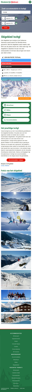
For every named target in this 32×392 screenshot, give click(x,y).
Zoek (5, 27)
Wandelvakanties (16, 378)
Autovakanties (16, 375)
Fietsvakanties (16, 380)
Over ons (22, 388)
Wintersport (16, 336)
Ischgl (2, 165)
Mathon (7, 165)
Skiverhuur (8, 105)
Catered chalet (16, 372)
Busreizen (16, 383)
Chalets (16, 346)
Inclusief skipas (16, 344)
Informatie (3, 389)
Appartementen (16, 338)
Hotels (16, 341)
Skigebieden (16, 365)
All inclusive (16, 351)
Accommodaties (10, 120)
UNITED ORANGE (5, 388)
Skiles (7, 110)
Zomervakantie (16, 349)
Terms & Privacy (14, 388)
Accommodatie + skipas (16, 160)
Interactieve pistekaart (25, 98)
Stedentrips (16, 386)
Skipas (7, 115)
